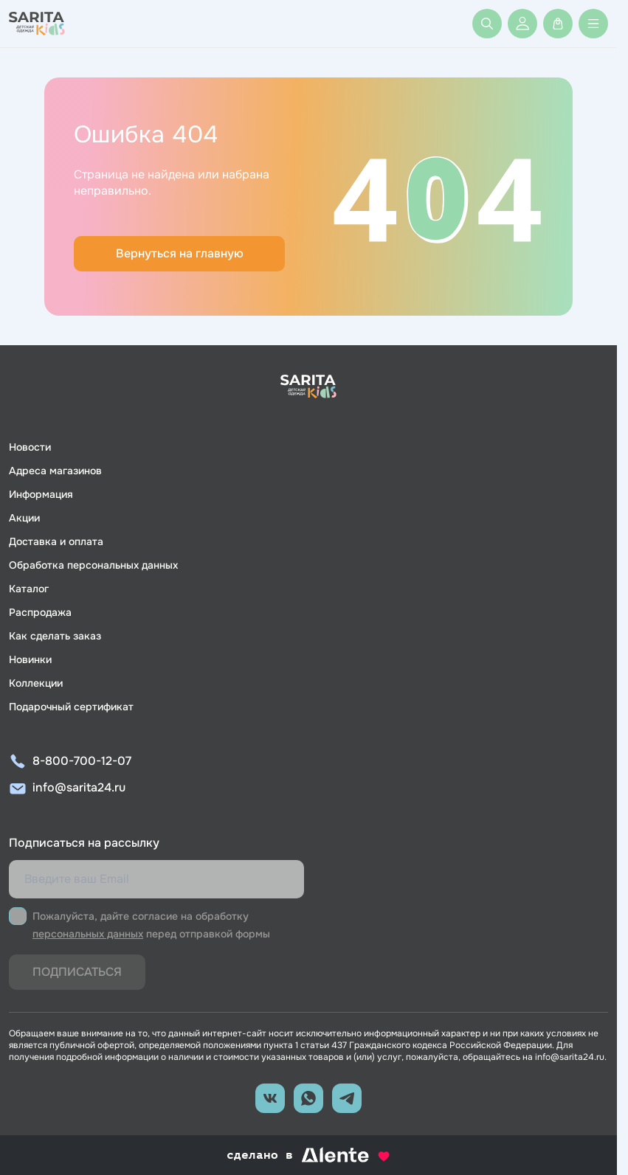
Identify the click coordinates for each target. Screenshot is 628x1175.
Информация (41, 494)
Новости (30, 447)
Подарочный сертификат (71, 706)
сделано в (308, 1155)
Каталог (29, 588)
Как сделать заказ (55, 635)
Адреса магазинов (55, 470)
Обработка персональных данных (93, 565)
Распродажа (40, 612)
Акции (24, 517)
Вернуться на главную (180, 253)
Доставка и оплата (56, 541)
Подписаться (77, 972)
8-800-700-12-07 (81, 761)
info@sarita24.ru (78, 787)
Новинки (30, 659)
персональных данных (87, 933)
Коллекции (36, 683)
